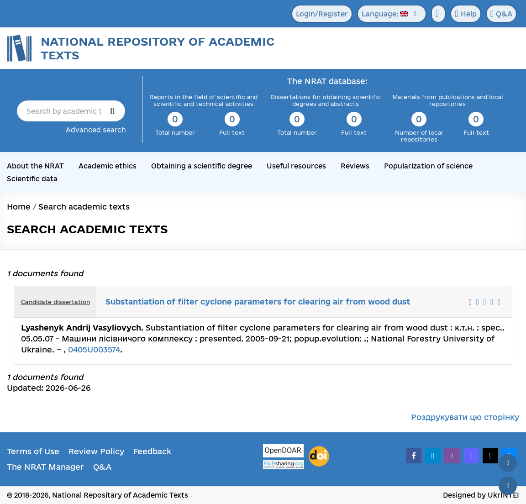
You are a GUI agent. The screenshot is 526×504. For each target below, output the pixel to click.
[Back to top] (508, 463)
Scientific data (32, 179)
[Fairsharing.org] (283, 464)
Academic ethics (108, 166)
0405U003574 (94, 349)
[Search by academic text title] (71, 110)
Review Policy (96, 451)
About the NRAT (35, 166)
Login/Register (322, 14)
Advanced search (96, 130)
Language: (385, 14)
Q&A (501, 13)
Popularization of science (428, 166)
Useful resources (296, 166)
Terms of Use (33, 451)
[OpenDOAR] (283, 452)
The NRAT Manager (45, 466)
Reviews (355, 166)
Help (465, 13)
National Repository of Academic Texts (157, 48)
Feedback (152, 451)
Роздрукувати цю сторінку (465, 417)
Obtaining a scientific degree (201, 166)
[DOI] (319, 456)
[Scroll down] (508, 486)
